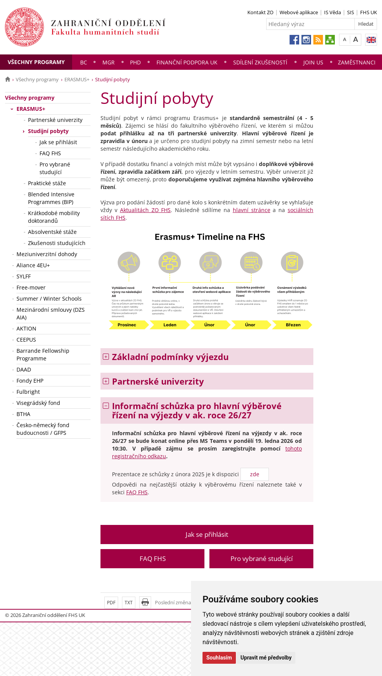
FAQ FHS (50, 153)
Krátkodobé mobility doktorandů (54, 216)
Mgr (108, 62)
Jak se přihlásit (58, 142)
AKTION (26, 328)
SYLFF (23, 276)
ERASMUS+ (76, 79)
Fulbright (28, 391)
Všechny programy (36, 62)
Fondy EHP (29, 380)
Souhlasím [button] (219, 658)
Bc (83, 62)
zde (254, 474)
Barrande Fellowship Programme (42, 354)
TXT (129, 602)
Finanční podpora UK (186, 62)
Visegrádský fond (38, 402)
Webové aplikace (299, 12)
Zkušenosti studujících (57, 243)
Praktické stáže (47, 183)
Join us (313, 62)
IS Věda (332, 12)
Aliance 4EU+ (33, 265)
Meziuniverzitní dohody (46, 254)
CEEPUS (26, 339)
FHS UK (368, 12)
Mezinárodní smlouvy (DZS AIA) (50, 313)
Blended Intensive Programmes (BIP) (51, 198)
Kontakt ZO (260, 12)
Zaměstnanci (356, 62)
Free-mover (31, 287)
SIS (350, 12)
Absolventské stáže (52, 231)
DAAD (23, 369)
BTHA (23, 414)
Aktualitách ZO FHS (145, 210)
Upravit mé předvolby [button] (265, 658)
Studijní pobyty (48, 131)
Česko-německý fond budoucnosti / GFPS (42, 428)
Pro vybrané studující (55, 168)
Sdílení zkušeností (260, 62)
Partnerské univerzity (55, 119)
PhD (135, 62)
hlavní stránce (251, 210)
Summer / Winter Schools (49, 298)
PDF (111, 602)
